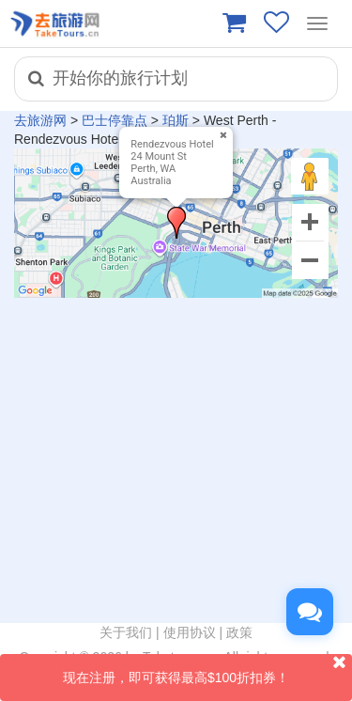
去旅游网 (40, 120)
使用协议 (189, 632)
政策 (239, 632)
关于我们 (125, 632)
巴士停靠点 (114, 120)
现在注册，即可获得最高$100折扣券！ (207, 669)
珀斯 (175, 120)
